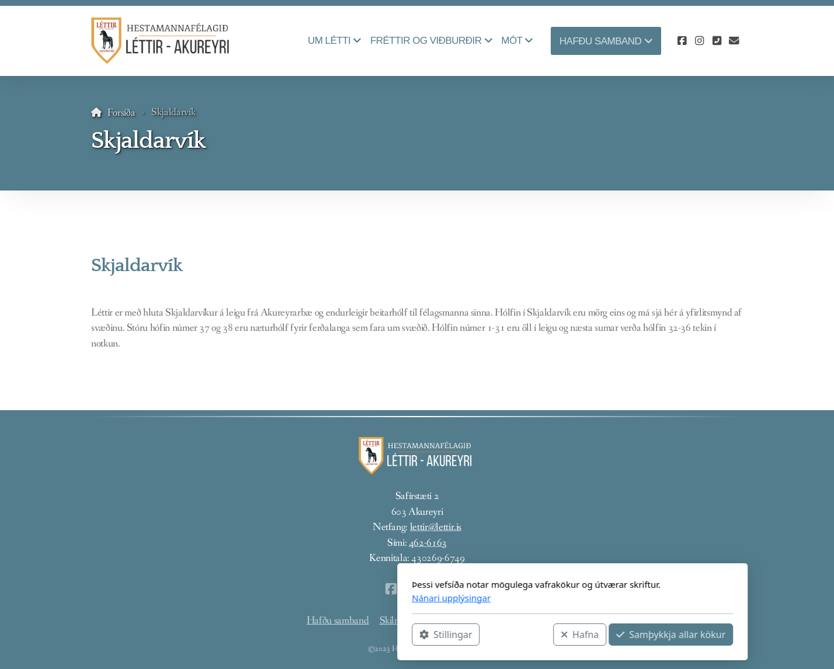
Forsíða (121, 113)
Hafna (424, 634)
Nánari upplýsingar (295, 598)
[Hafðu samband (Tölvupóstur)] (734, 41)
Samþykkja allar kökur (515, 634)
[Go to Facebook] (681, 41)
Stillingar (290, 634)
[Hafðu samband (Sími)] (716, 41)
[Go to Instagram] (699, 41)
